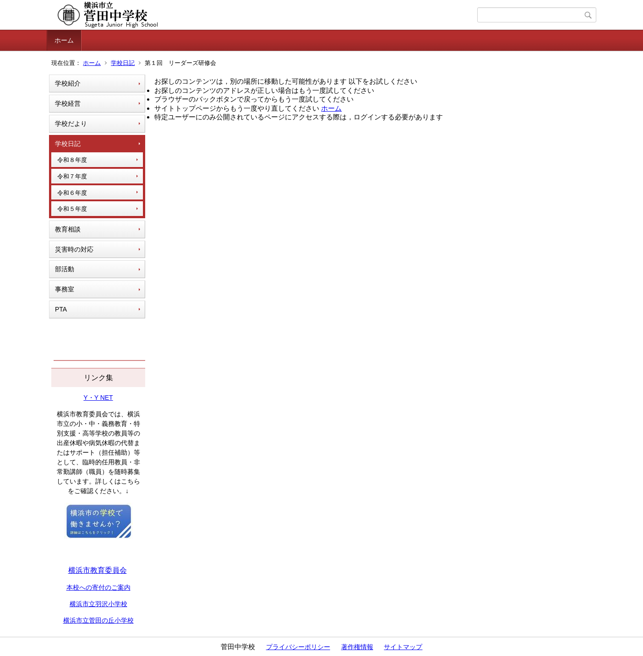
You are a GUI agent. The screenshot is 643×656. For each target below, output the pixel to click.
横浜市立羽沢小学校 (98, 604)
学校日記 (123, 62)
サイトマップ (403, 647)
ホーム (64, 40)
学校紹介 (68, 83)
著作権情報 (357, 647)
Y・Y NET (98, 397)
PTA (61, 309)
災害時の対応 (74, 249)
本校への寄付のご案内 (98, 587)
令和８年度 (72, 159)
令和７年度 (72, 176)
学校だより (71, 123)
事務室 (64, 289)
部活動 (64, 269)
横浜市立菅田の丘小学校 (98, 620)
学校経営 (68, 103)
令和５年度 (72, 208)
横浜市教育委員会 (97, 570)
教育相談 (68, 229)
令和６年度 (72, 192)
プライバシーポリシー (298, 647)
